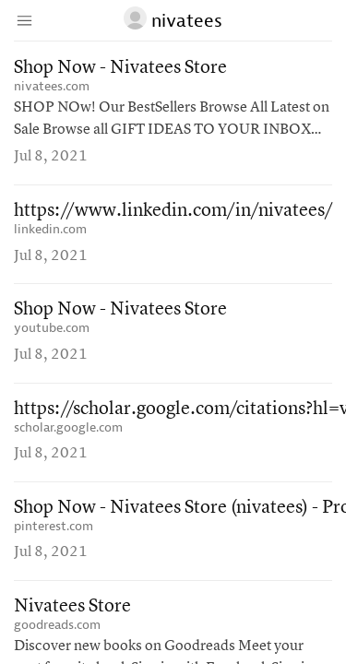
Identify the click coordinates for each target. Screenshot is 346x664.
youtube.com (51, 328)
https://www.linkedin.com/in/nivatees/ (173, 211)
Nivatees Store (72, 607)
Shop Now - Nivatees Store (120, 68)
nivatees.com (51, 86)
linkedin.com (50, 229)
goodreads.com (57, 625)
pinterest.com (53, 526)
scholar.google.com (68, 427)
